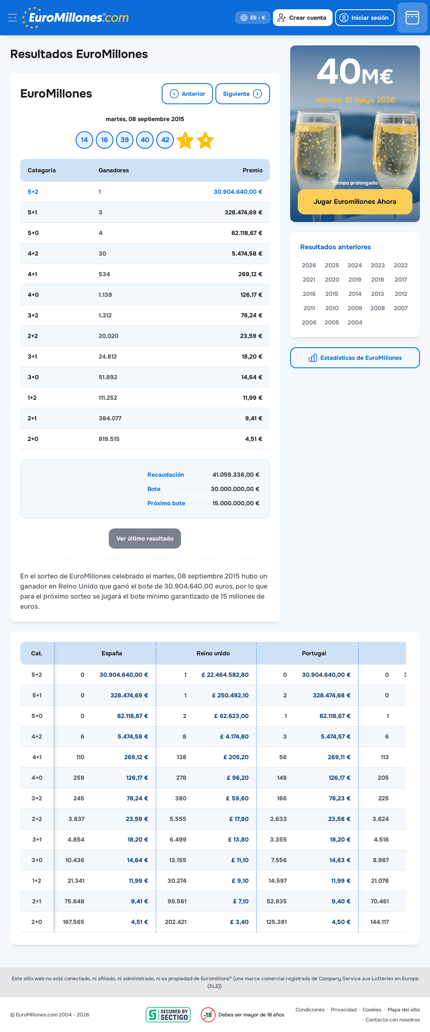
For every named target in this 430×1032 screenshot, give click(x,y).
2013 (377, 294)
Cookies (372, 1009)
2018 (377, 279)
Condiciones (310, 1009)
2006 (309, 322)
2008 (377, 308)
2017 (401, 279)
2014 (355, 294)
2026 (309, 265)
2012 (401, 294)
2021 (309, 279)
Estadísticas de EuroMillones (361, 358)
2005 (332, 322)
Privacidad (344, 1009)
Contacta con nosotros (393, 1019)
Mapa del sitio (404, 1009)
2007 (401, 308)
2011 (309, 308)
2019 (355, 279)
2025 (332, 265)
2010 (331, 308)
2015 (331, 294)
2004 (355, 322)
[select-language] (252, 17)
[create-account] (303, 17)
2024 (355, 265)
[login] (365, 17)
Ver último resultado (144, 538)
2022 (401, 265)
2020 (332, 279)
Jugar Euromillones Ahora (355, 201)
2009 (355, 308)
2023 (378, 265)
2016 (309, 294)
